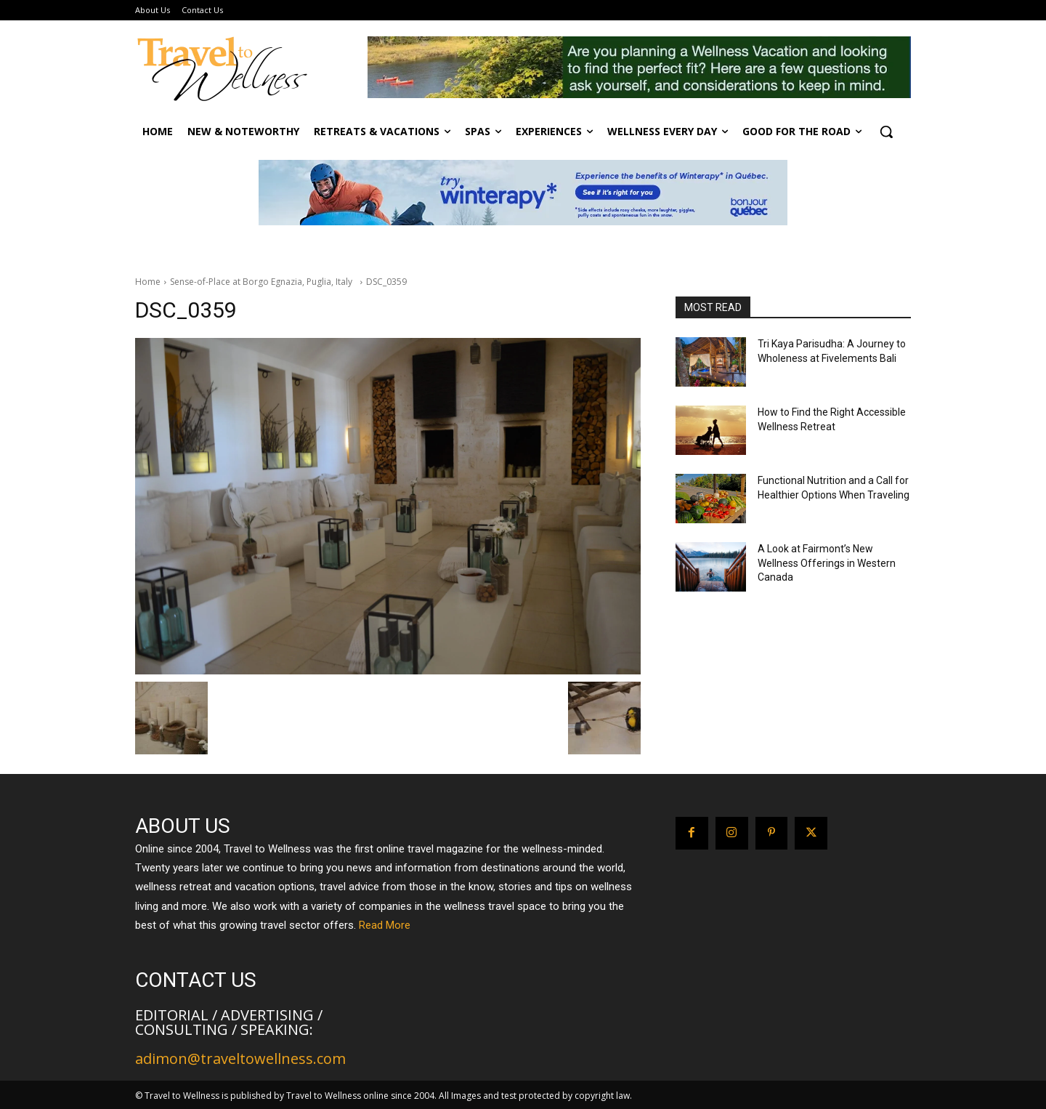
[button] (886, 131)
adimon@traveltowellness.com (240, 1058)
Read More (384, 925)
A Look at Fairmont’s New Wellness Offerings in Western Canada (827, 563)
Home (148, 281)
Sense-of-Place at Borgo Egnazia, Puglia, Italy (263, 281)
